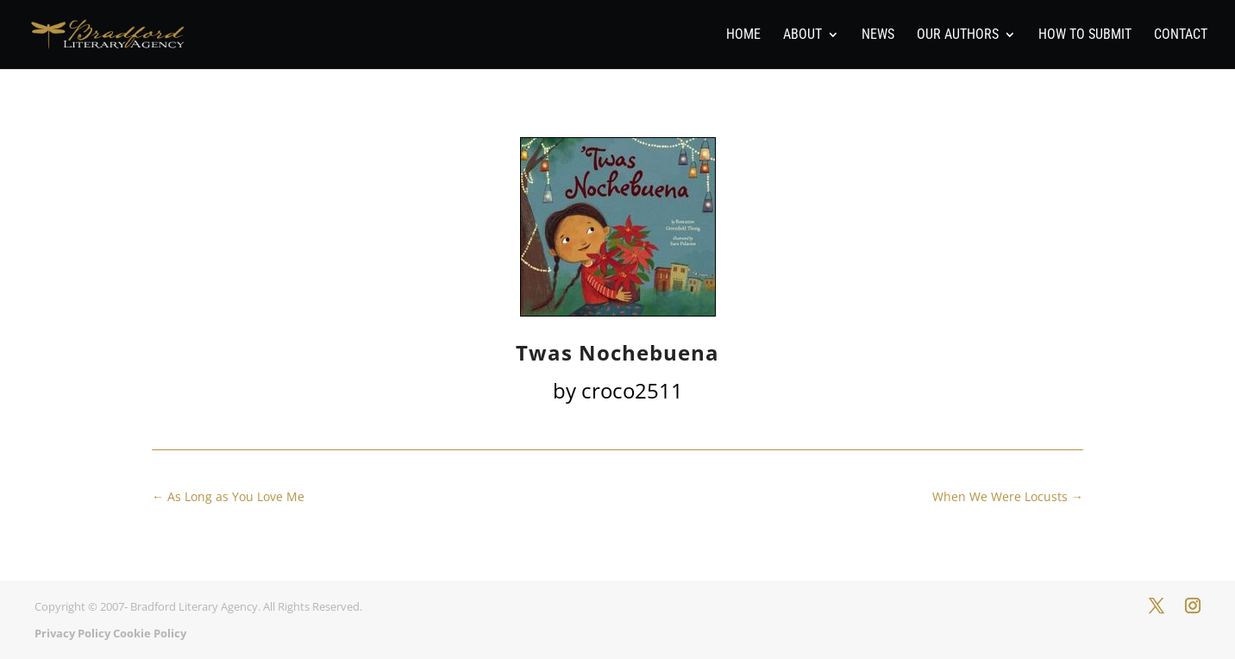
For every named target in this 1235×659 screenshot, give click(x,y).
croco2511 (632, 390)
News (878, 35)
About (802, 35)
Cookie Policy (149, 633)
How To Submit (1085, 35)
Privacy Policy (72, 633)
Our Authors (958, 35)
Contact (1180, 35)
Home (743, 35)
